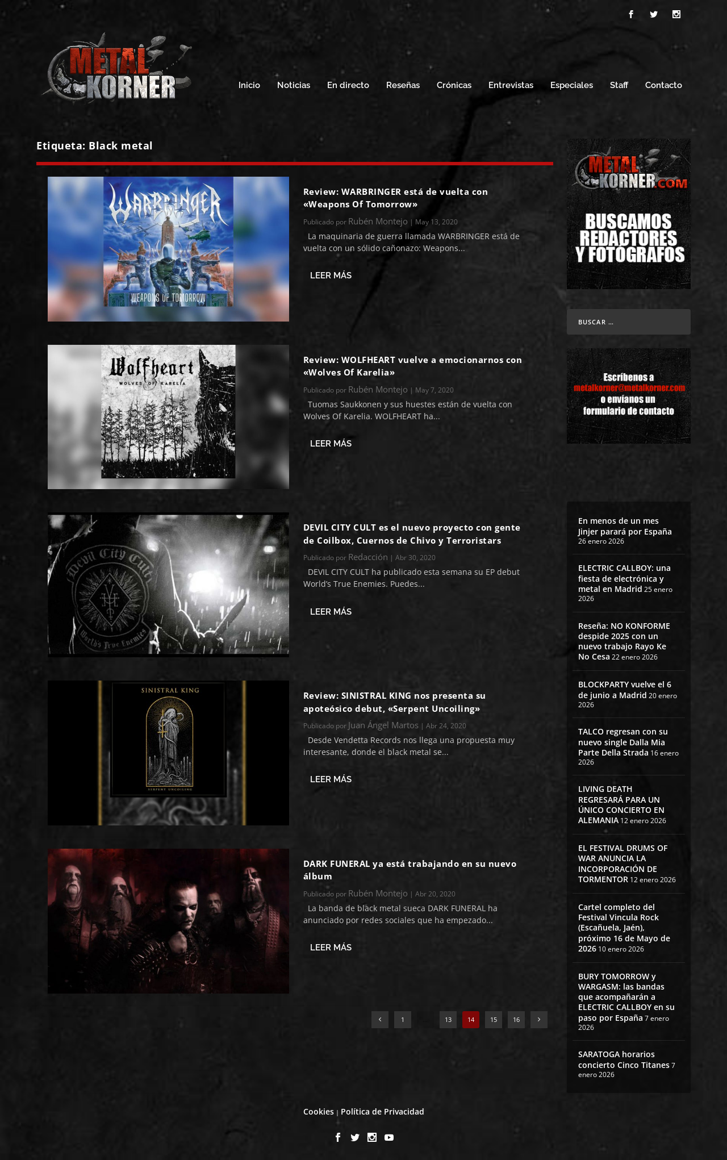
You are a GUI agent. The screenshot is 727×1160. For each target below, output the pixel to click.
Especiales (571, 84)
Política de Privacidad (382, 1109)
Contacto (663, 84)
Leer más (331, 274)
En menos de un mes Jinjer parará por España (625, 524)
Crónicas (454, 84)
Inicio (249, 84)
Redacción (368, 555)
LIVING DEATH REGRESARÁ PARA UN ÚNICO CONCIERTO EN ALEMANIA (621, 803)
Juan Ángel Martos (383, 723)
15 (493, 1017)
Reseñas (403, 84)
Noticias (293, 84)
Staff (619, 84)
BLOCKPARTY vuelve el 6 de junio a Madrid (624, 687)
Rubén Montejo (378, 219)
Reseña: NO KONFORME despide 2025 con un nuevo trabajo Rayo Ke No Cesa (624, 640)
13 (448, 1017)
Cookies (318, 1109)
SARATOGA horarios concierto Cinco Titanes (624, 1057)
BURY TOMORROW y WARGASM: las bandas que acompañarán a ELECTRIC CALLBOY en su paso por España (626, 995)
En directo (348, 84)
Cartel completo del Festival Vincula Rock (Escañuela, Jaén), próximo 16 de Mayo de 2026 (624, 926)
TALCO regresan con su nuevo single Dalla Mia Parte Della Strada (623, 740)
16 (516, 1017)
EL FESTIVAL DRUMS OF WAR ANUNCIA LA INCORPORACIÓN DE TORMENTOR (622, 862)
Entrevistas (510, 84)
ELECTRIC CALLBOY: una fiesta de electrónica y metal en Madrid (624, 576)
